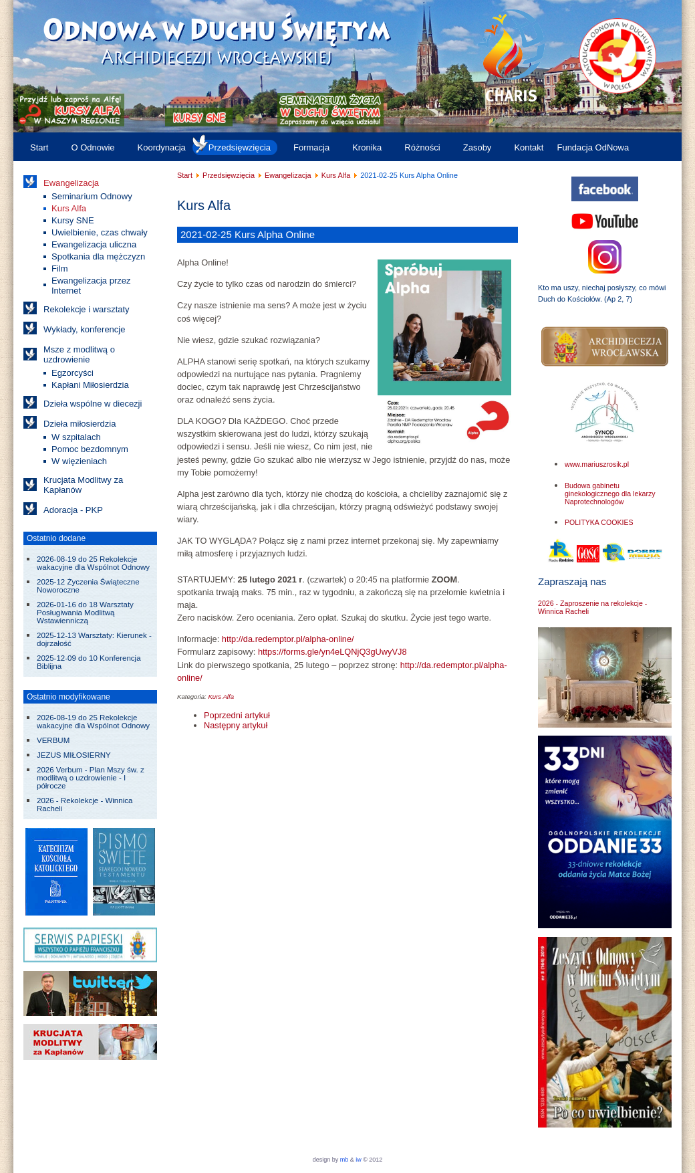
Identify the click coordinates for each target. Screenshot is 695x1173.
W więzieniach (79, 461)
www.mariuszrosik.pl (597, 464)
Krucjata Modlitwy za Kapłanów (83, 485)
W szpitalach (76, 437)
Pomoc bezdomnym (89, 449)
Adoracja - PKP (73, 510)
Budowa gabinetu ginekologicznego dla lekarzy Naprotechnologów (610, 494)
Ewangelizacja (71, 183)
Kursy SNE (72, 220)
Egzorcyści (72, 373)
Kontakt (528, 147)
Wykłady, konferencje (84, 329)
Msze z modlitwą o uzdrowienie (79, 354)
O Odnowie (92, 147)
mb (344, 1159)
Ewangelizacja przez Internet (91, 286)
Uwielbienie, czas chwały (99, 232)
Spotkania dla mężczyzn (98, 256)
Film (59, 268)
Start (39, 147)
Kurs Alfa (68, 208)
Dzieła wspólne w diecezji (92, 404)
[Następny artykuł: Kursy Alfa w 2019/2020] (235, 725)
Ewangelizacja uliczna (93, 244)
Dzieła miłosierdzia (79, 424)
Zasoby (477, 147)
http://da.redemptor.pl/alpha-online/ (288, 639)
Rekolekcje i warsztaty (86, 309)
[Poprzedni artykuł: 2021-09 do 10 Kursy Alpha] (237, 715)
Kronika (367, 147)
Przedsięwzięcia (239, 147)
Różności (422, 147)
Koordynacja (162, 147)
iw (358, 1159)
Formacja (311, 147)
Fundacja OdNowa (593, 147)
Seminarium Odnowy (91, 196)
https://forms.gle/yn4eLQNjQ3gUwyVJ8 (332, 652)
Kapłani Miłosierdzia (90, 385)
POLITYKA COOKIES (599, 522)
